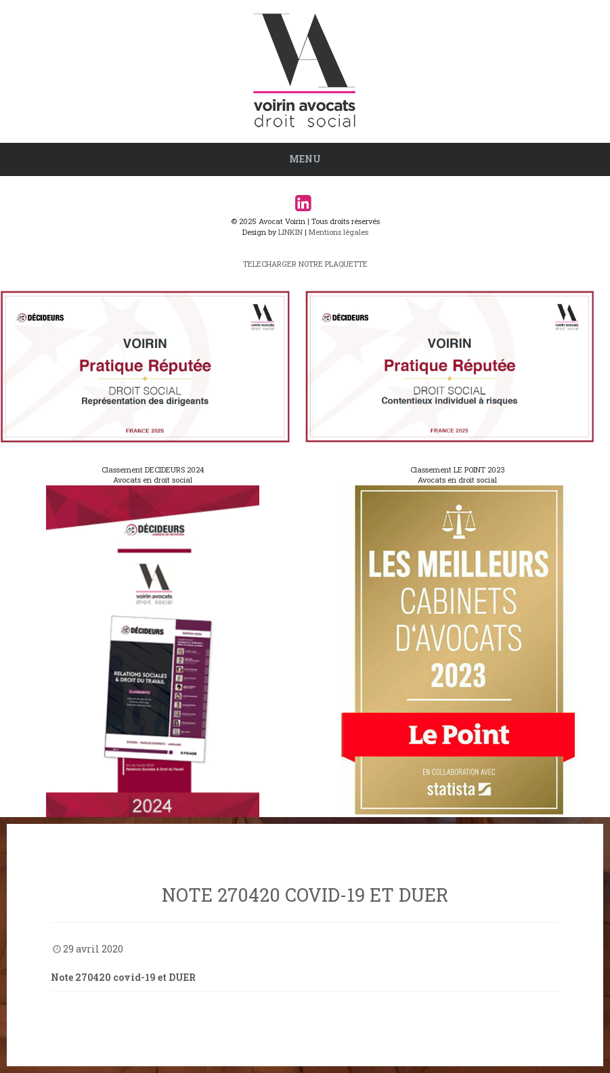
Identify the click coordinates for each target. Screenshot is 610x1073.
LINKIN (290, 232)
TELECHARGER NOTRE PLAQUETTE (305, 264)
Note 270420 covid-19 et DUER (123, 977)
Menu (305, 158)
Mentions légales (338, 232)
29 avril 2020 (93, 948)
